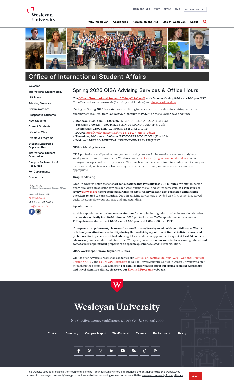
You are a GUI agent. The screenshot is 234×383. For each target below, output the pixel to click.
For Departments (39, 171)
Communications (39, 109)
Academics (120, 22)
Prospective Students (42, 115)
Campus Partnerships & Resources (43, 164)
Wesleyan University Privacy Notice (162, 375)
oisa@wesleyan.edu (39, 206)
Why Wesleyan (98, 22)
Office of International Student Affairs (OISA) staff (111, 99)
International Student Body (45, 92)
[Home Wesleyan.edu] (49, 17)
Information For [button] (195, 9)
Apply (167, 9)
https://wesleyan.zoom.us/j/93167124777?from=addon (120, 133)
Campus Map (94, 333)
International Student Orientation (42, 154)
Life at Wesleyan (174, 22)
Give (177, 9)
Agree (195, 376)
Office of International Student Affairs (87, 76)
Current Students (39, 126)
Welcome (34, 86)
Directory (72, 333)
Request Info (141, 9)
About (194, 22)
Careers (141, 333)
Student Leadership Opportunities (41, 145)
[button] (204, 21)
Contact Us (36, 177)
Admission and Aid (145, 22)
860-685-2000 (153, 321)
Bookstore (160, 333)
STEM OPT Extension (113, 262)
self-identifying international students (164, 158)
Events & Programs (41, 138)
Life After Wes (38, 132)
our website (89, 192)
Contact (53, 333)
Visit (157, 9)
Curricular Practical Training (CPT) (157, 258)
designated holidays (163, 102)
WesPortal (119, 333)
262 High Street (37, 198)
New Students (38, 120)
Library (181, 333)
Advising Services (40, 103)
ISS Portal (35, 97)
